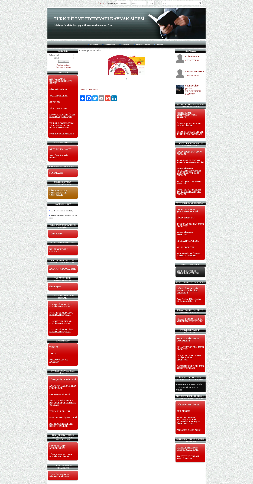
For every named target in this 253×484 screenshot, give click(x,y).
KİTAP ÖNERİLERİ (58, 89)
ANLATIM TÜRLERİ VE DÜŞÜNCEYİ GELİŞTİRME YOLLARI (62, 402)
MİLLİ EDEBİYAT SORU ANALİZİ (189, 182)
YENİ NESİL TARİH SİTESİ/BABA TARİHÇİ (188, 272)
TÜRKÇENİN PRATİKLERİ (62, 379)
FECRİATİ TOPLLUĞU (188, 241)
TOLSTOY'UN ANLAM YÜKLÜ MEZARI (188, 457)
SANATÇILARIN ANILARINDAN (57, 447)
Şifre (56, 58)
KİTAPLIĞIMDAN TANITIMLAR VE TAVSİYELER (58, 192)
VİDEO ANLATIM (58, 108)
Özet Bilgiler (55, 286)
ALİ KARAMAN (192, 56)
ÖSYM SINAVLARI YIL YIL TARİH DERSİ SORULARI (190, 133)
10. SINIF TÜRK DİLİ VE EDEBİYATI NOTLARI (61, 314)
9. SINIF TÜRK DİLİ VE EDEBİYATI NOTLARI (60, 305)
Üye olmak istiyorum (63, 67)
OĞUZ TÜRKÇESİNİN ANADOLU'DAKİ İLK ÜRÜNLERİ (187, 290)
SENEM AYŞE (56, 173)
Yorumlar (83, 89)
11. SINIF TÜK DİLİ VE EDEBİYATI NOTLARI (60, 322)
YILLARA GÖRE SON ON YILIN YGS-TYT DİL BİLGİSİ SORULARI (61, 125)
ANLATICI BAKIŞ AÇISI (188, 430)
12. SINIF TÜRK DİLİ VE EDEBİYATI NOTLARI (61, 330)
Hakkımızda (110, 44)
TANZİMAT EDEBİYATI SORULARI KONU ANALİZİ (190, 161)
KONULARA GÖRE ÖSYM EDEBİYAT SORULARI (62, 116)
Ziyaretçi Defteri (143, 44)
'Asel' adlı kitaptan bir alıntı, (62, 211)
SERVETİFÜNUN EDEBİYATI (185, 233)
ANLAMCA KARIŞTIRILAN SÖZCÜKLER (62, 387)
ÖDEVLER (54, 102)
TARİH (52, 353)
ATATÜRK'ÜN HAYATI (60, 149)
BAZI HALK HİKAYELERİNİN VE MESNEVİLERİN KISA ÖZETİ (189, 387)
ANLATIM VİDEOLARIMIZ (62, 269)
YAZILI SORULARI (58, 96)
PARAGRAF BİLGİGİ (59, 394)
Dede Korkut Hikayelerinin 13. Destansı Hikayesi (189, 300)
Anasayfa (94, 44)
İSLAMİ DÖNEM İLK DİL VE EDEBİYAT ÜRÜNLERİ (190, 320)
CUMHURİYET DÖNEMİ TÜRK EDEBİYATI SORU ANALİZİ (189, 192)
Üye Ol (101, 3)
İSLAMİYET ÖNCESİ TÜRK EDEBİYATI (190, 348)
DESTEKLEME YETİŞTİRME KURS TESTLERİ (187, 115)
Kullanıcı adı (53, 55)
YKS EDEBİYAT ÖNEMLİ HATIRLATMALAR (189, 254)
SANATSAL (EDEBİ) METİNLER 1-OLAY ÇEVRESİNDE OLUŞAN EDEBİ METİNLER (188, 420)
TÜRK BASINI (56, 234)
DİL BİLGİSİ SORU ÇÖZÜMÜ (58, 250)
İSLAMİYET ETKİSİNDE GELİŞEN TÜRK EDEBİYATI (189, 357)
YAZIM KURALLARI (59, 411)
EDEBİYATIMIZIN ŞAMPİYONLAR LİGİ (187, 210)
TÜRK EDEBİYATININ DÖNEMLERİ (188, 339)
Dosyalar (125, 44)
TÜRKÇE (53, 347)
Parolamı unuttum (63, 65)
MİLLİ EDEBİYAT (185, 247)
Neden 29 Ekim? (192, 75)
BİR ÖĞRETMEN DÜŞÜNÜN (193, 92)
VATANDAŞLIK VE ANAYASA (58, 361)
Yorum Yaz (93, 89)
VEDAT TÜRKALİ (193, 60)
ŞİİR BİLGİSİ (183, 411)
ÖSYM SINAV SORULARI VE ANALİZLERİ (189, 124)
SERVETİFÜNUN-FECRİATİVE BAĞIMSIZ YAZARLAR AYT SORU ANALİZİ (189, 171)
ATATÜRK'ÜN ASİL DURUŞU (58, 156)
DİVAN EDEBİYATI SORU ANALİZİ (189, 153)
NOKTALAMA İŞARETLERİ (63, 417)
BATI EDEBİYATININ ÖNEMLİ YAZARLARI (188, 449)
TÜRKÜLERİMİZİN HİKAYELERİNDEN (59, 475)
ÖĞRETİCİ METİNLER (188, 405)
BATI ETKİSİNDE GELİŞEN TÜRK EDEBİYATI (190, 367)
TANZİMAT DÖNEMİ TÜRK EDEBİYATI (190, 225)
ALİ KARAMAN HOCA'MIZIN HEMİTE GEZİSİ (60, 81)
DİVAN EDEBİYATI (186, 218)
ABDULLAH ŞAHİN (194, 71)
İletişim (160, 44)
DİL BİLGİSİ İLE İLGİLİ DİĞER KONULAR (61, 425)
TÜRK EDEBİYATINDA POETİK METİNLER (60, 455)
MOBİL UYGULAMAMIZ (61, 134)
